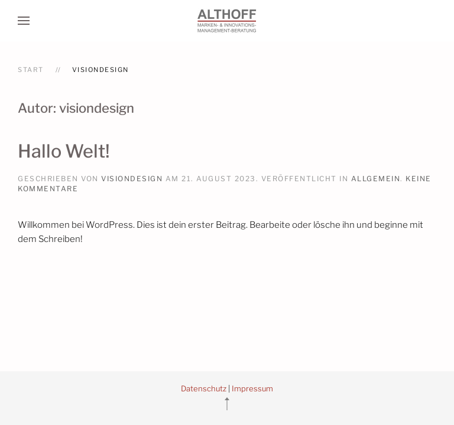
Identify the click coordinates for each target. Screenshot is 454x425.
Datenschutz (203, 388)
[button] (24, 20)
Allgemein (376, 178)
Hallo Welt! (64, 151)
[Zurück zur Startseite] (227, 20)
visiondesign (132, 178)
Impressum (252, 388)
